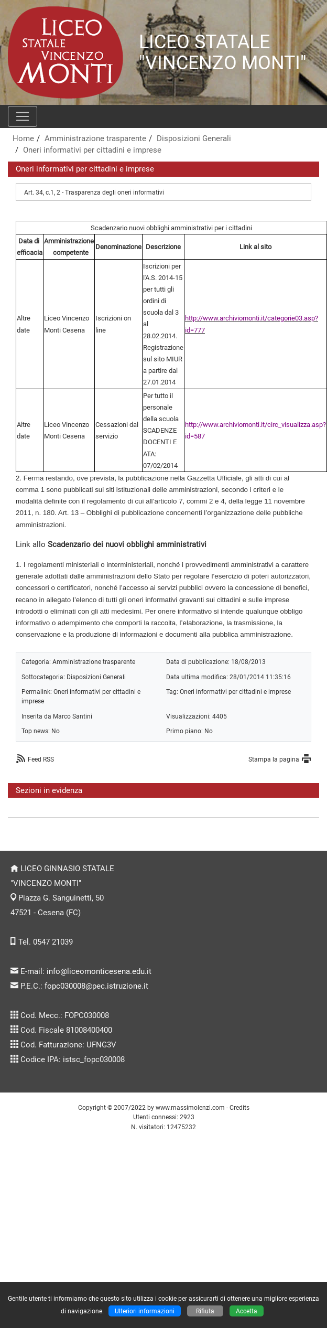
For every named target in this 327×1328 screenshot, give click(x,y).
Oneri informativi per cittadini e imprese (92, 150)
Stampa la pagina (273, 759)
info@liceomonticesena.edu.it (99, 971)
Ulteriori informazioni (145, 1311)
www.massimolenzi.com (190, 1107)
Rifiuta (205, 1311)
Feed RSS (41, 759)
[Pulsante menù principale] (22, 116)
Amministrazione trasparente (95, 138)
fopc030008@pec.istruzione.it (96, 986)
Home (23, 138)
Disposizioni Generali (194, 138)
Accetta (246, 1311)
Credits (239, 1107)
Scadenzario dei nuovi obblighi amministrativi (127, 544)
